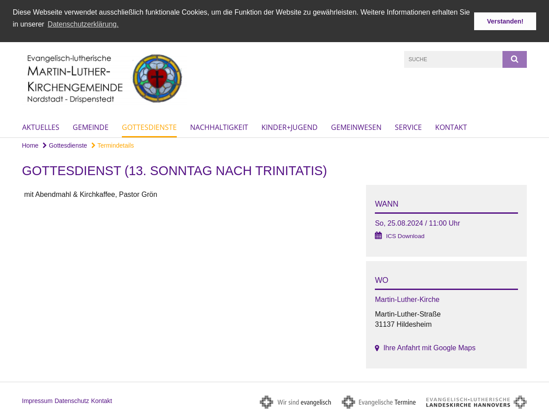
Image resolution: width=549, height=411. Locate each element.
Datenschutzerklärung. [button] (83, 24)
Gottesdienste (149, 126)
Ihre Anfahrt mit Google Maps (429, 347)
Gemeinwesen (356, 126)
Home (30, 144)
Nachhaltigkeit (219, 126)
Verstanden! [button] (505, 21)
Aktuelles (40, 126)
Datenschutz (72, 399)
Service (408, 126)
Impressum (37, 399)
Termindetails (112, 144)
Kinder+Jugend (289, 126)
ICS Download (405, 235)
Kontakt (451, 126)
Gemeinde (91, 126)
